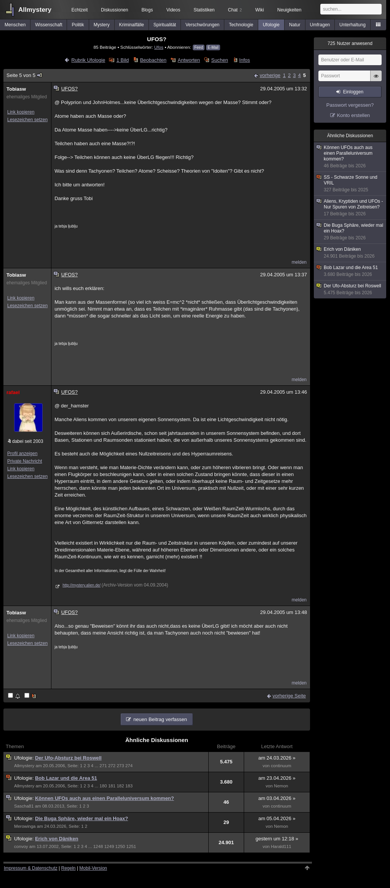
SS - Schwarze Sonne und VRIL (350, 184)
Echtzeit (80, 10)
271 (103, 765)
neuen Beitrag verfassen (160, 719)
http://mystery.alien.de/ (81, 585)
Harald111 (281, 846)
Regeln (68, 868)
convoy (21, 846)
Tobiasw (16, 89)
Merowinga (25, 826)
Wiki (259, 10)
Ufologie (271, 24)
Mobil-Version (93, 868)
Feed (198, 47)
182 (120, 786)
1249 (109, 846)
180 (103, 786)
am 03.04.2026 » (277, 798)
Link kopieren (20, 112)
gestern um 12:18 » (277, 839)
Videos (173, 10)
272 (111, 765)
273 (120, 765)
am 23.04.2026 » (277, 778)
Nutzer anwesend (350, 43)
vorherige (270, 75)
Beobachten (153, 60)
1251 (131, 846)
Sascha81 (24, 806)
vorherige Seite (289, 696)
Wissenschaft (48, 24)
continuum (281, 765)
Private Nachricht (24, 461)
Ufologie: (24, 758)
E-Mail (213, 47)
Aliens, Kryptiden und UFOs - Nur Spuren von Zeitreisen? (350, 208)
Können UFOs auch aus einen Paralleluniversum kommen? (104, 798)
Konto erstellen (353, 115)
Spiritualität (164, 24)
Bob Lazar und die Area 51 (66, 778)
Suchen (219, 60)
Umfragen (320, 24)
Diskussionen (114, 10)
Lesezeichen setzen (27, 119)
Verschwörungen (202, 24)
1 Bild (123, 60)
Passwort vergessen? (350, 105)
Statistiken (203, 10)
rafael (13, 392)
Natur (294, 24)
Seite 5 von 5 (24, 75)
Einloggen (353, 92)
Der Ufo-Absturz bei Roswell (68, 758)
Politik (78, 24)
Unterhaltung (352, 24)
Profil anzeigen (22, 453)
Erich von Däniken (56, 839)
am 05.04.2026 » (277, 818)
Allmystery (34, 9)
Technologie (241, 24)
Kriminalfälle (131, 24)
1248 (98, 846)
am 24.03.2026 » (277, 758)
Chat (235, 10)
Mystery (102, 24)
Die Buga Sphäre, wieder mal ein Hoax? (81, 818)
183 (129, 786)
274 (129, 765)
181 (111, 786)
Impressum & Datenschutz (31, 868)
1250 (120, 846)
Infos (244, 60)
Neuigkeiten (289, 10)
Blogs (147, 10)
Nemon (281, 786)
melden (299, 262)
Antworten (189, 60)
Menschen (15, 24)
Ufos (158, 47)
